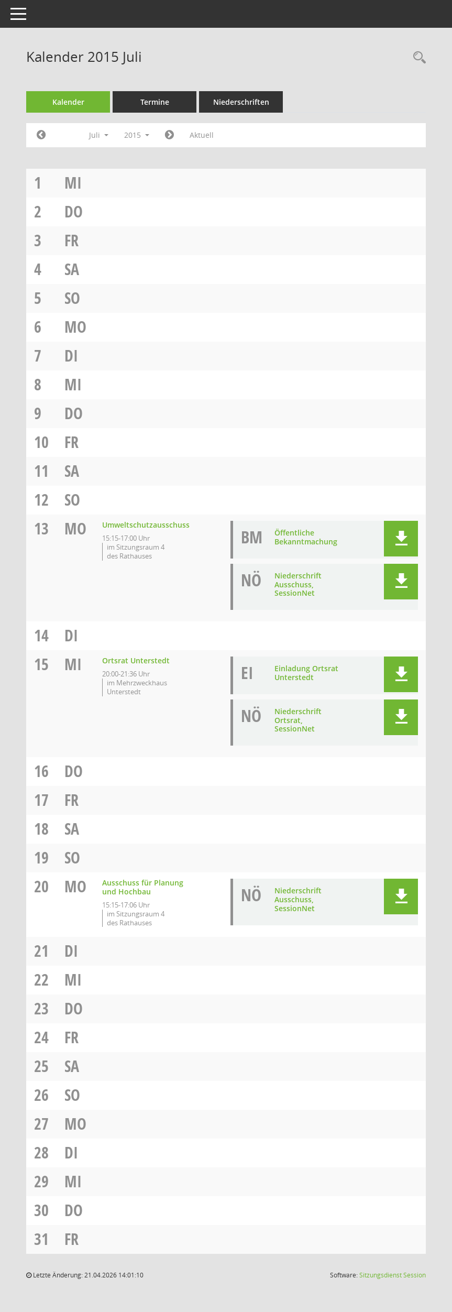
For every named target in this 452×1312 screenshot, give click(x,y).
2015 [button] (136, 135)
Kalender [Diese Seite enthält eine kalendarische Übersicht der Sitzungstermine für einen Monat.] (68, 102)
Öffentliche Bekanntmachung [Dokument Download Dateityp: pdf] (305, 537)
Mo (75, 326)
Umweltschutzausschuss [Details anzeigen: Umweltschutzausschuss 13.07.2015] (146, 525)
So (72, 298)
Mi (73, 182)
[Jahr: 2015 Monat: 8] (169, 135)
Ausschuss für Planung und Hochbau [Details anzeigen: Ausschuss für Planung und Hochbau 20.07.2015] (142, 887)
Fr (71, 240)
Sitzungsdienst (392, 1275)
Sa (71, 269)
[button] (401, 538)
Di (71, 355)
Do (73, 211)
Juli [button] (98, 135)
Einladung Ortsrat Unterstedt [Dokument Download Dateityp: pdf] (306, 672)
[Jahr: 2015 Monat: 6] (41, 135)
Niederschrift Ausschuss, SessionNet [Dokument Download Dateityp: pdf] (298, 584)
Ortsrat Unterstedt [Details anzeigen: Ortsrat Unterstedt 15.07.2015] (136, 660)
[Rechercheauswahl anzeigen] (417, 58)
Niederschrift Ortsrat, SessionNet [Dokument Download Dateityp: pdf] (298, 720)
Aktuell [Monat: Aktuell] (202, 135)
